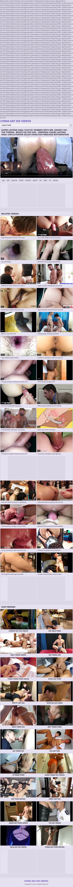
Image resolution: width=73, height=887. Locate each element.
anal (8, 180)
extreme (28, 180)
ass (40, 180)
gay (3, 180)
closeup (55, 180)
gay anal (14, 180)
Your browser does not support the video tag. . (36, 157)
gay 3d (35, 180)
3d (50, 180)
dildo (45, 180)
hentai (21, 180)
